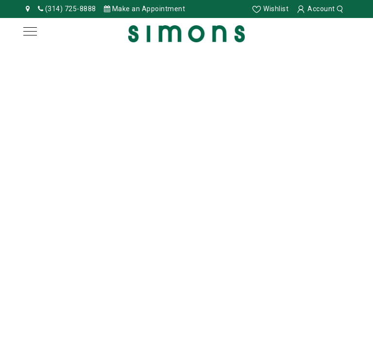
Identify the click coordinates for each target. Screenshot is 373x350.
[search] (341, 9)
